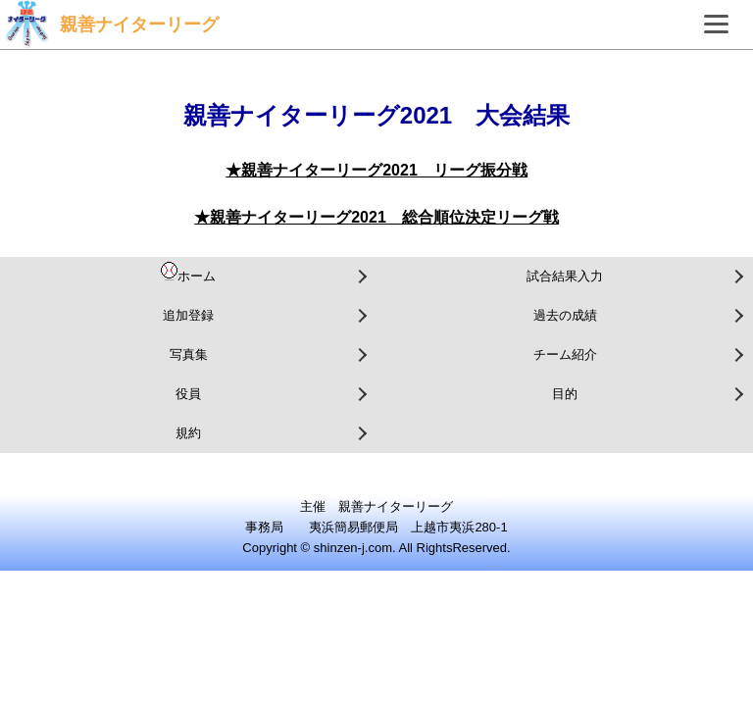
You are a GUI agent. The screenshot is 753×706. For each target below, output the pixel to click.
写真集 (189, 354)
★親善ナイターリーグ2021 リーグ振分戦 (376, 170)
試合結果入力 (565, 276)
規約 (188, 433)
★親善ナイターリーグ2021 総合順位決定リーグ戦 (376, 217)
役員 (188, 393)
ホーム (188, 272)
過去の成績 (565, 315)
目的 (564, 393)
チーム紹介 (565, 354)
